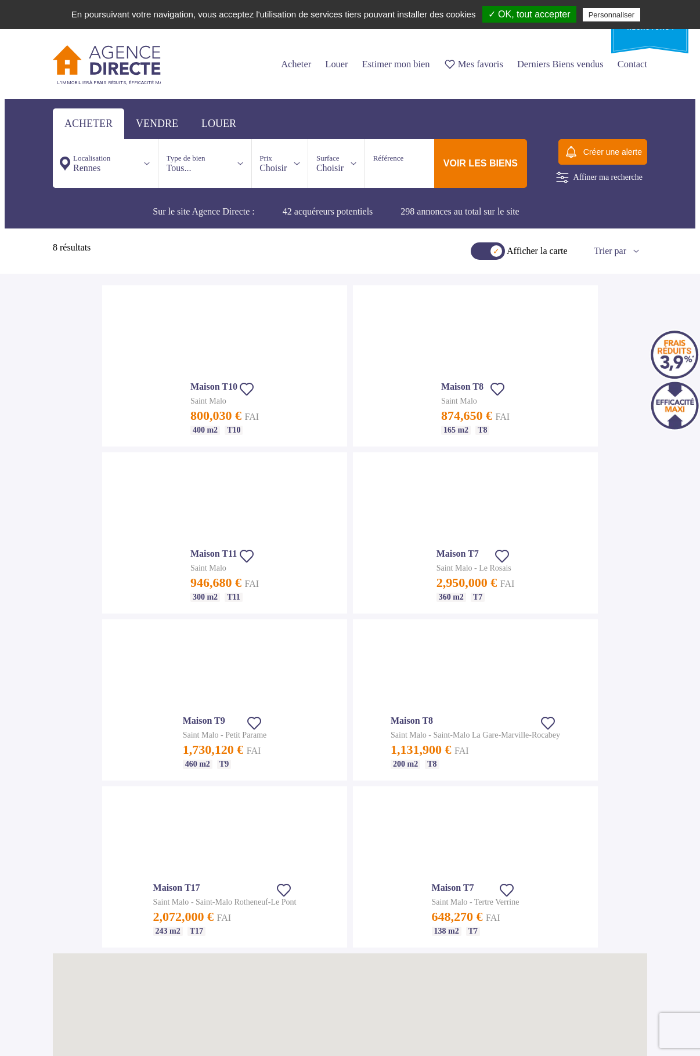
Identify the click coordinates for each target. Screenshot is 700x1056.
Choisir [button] (273, 163)
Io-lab (638, 1034)
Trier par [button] (610, 251)
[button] (431, 491)
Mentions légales (207, 738)
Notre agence (202, 724)
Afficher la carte (537, 251)
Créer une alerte (603, 151)
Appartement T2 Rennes (349, 756)
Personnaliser (612, 14)
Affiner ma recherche (599, 177)
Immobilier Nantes (79, 871)
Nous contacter (317, 665)
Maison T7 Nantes (78, 982)
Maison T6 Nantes (78, 968)
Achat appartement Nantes (90, 885)
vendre (157, 123)
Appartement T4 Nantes (86, 927)
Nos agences (235, 665)
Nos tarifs (197, 710)
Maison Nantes (74, 941)
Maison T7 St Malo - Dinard (223, 941)
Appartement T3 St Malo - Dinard (230, 885)
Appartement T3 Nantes (86, 913)
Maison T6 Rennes (341, 825)
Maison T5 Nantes (78, 954)
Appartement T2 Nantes (86, 899)
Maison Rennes (336, 797)
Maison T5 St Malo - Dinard (223, 913)
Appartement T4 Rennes (349, 783)
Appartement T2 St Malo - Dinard (230, 871)
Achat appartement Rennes (352, 742)
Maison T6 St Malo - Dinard (223, 927)
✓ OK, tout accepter (529, 14)
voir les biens (480, 163)
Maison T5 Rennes (341, 811)
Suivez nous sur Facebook (99, 1035)
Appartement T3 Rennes (349, 769)
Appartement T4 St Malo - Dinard (230, 899)
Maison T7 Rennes (341, 839)
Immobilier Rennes (341, 728)
